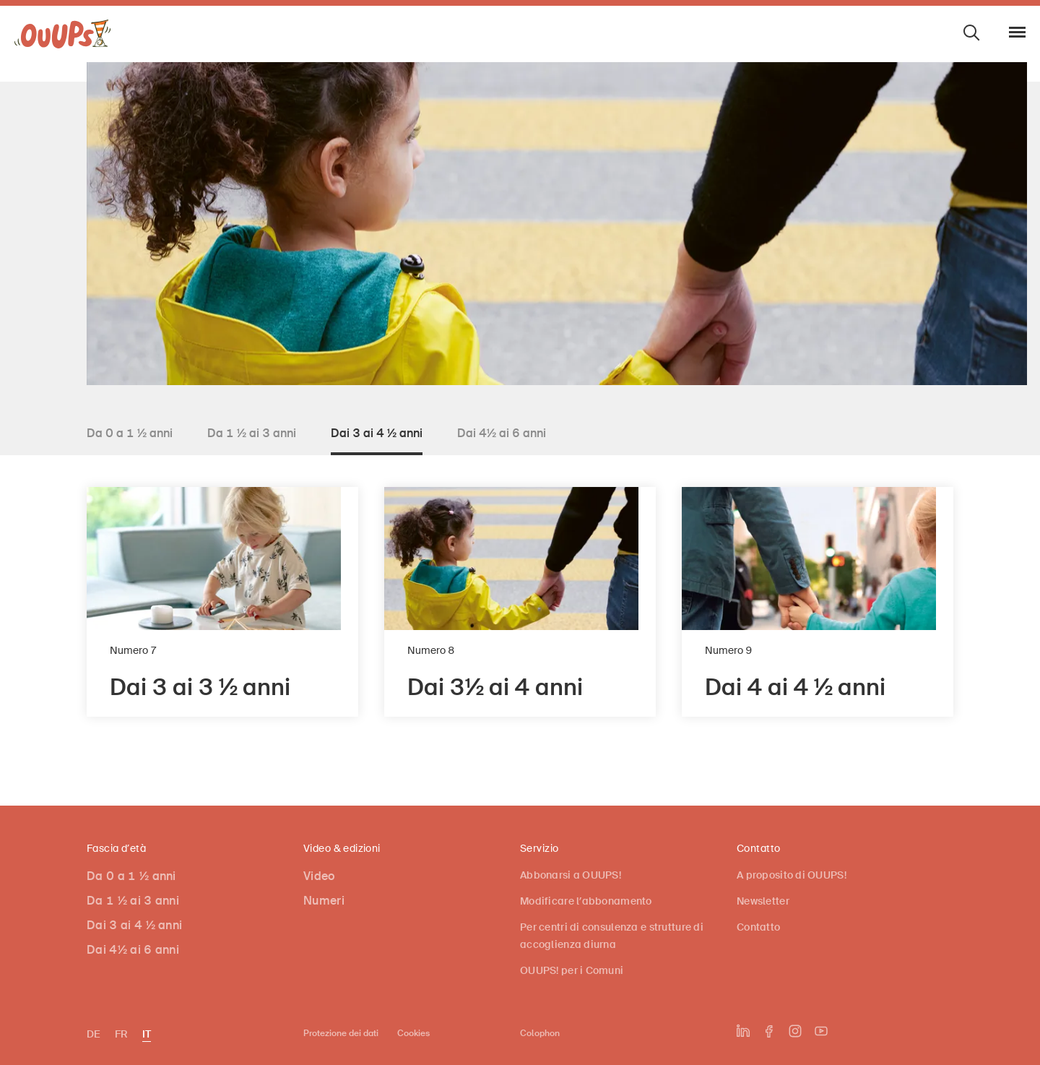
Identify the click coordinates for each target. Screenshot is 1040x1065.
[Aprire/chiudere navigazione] (1017, 32)
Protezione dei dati (340, 1033)
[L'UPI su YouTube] (821, 1031)
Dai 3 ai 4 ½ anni (134, 925)
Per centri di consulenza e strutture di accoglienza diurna (611, 935)
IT (146, 1033)
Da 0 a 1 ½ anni (131, 876)
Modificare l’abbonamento (586, 900)
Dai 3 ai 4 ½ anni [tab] (376, 433)
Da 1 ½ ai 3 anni (133, 900)
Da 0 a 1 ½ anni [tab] (130, 433)
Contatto (758, 927)
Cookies (413, 1033)
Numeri (323, 900)
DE (93, 1033)
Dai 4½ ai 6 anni (133, 949)
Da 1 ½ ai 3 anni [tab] (251, 433)
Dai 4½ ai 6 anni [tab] (501, 433)
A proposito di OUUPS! (791, 874)
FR (121, 1033)
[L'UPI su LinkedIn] (743, 1031)
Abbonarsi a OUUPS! (570, 874)
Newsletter (763, 900)
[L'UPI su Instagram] (795, 1031)
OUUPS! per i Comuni (571, 970)
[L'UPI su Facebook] (769, 1031)
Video (319, 876)
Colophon (540, 1033)
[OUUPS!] (62, 38)
